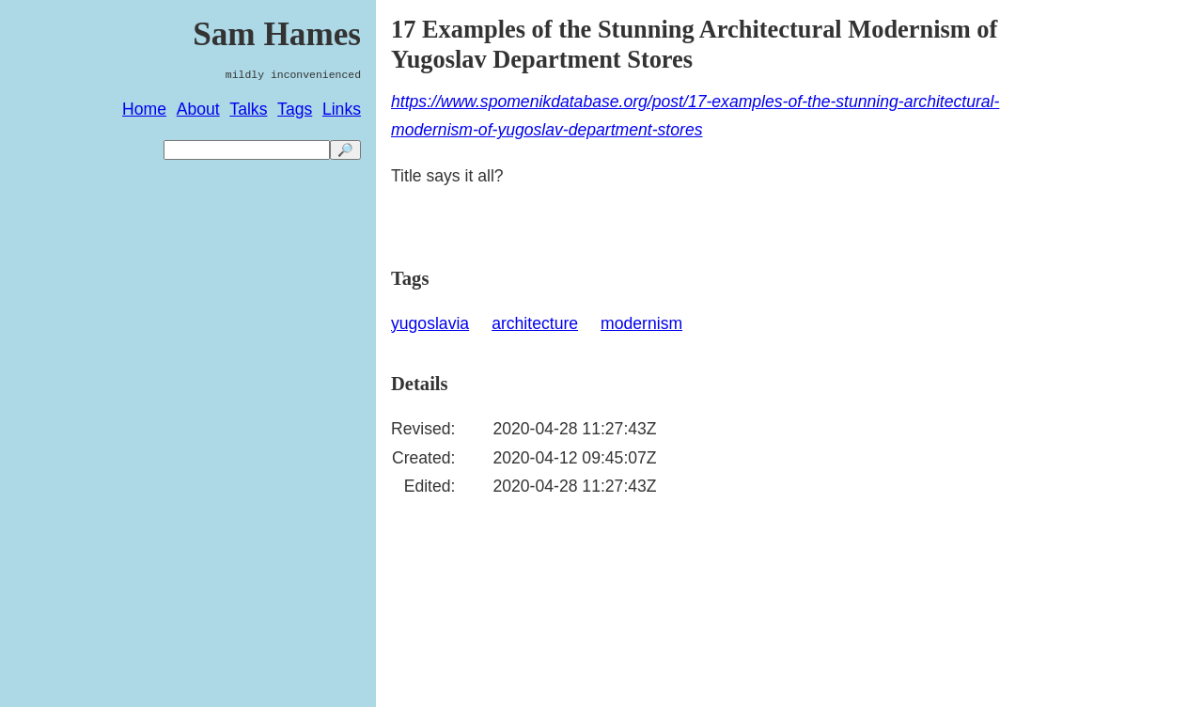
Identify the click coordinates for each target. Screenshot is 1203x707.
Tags (294, 109)
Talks (248, 109)
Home (144, 109)
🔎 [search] (345, 150)
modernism (641, 323)
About (198, 109)
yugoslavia (430, 323)
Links (341, 109)
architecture (535, 323)
